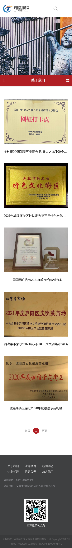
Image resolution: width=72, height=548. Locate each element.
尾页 (44, 430)
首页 (27, 430)
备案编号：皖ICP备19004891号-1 (45, 543)
